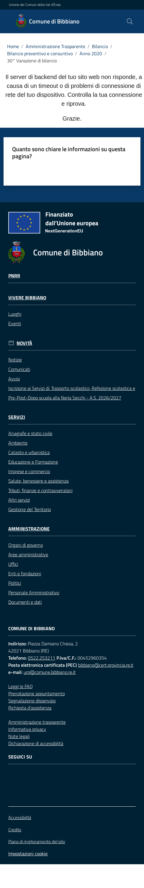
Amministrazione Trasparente (55, 46)
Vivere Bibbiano (27, 298)
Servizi (16, 417)
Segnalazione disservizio (32, 700)
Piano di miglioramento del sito (36, 841)
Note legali (19, 736)
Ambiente (17, 442)
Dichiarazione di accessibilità (35, 743)
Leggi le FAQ (20, 686)
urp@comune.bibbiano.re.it (50, 672)
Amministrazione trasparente (37, 722)
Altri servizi (19, 499)
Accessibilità (19, 817)
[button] (129, 21)
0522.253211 (41, 657)
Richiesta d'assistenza (29, 707)
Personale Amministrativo (33, 592)
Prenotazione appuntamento (36, 693)
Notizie (15, 359)
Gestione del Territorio (29, 509)
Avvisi (14, 378)
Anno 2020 (91, 53)
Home (13, 46)
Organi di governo (25, 545)
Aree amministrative (28, 554)
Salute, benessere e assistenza (38, 480)
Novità (24, 343)
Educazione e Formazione (33, 461)
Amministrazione (29, 529)
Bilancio (100, 46)
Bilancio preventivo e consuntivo (40, 53)
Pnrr (14, 276)
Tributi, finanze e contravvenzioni (40, 490)
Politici (14, 583)
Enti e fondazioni (24, 573)
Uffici (13, 564)
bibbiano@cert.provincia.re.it (105, 665)
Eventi (14, 323)
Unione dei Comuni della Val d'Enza (35, 4)
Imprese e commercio (29, 471)
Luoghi (14, 313)
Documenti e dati (25, 602)
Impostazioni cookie (28, 853)
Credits (14, 830)
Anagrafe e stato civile (30, 433)
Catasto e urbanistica (29, 452)
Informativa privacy (27, 729)
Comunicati (19, 369)
